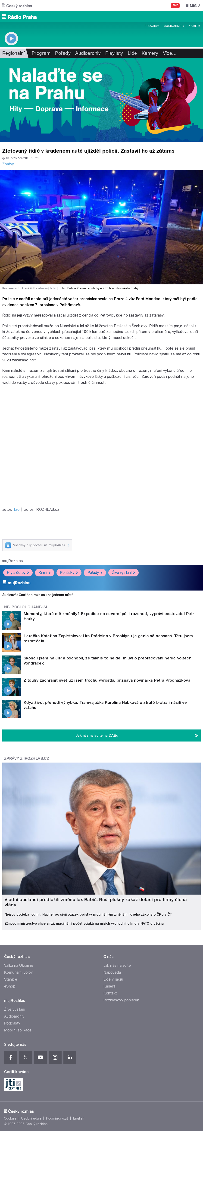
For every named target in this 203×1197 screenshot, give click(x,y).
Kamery (195, 26)
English (78, 1118)
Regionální (13, 53)
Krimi (44, 572)
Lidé (132, 53)
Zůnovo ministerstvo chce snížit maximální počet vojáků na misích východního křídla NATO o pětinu (84, 923)
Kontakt (110, 993)
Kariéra (109, 986)
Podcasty (12, 1023)
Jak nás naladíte (117, 965)
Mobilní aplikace (18, 1030)
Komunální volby (18, 972)
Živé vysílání (123, 572)
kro (16, 509)
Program (152, 26)
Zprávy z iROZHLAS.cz (26, 758)
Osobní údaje (31, 1118)
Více (170, 53)
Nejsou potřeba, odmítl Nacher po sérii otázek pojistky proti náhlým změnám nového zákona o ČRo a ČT (88, 914)
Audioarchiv (174, 26)
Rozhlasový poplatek (121, 1000)
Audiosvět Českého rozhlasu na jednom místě (37, 595)
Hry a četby (18, 572)
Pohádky (69, 572)
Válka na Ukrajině (18, 965)
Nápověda (112, 972)
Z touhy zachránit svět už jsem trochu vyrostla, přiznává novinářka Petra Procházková (107, 680)
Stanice (10, 979)
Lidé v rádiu (113, 979)
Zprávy (8, 164)
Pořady (63, 53)
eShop (9, 986)
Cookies (10, 1118)
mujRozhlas (12, 561)
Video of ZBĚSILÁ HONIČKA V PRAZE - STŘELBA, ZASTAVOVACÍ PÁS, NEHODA (101, 446)
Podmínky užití (57, 1118)
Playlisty (114, 53)
